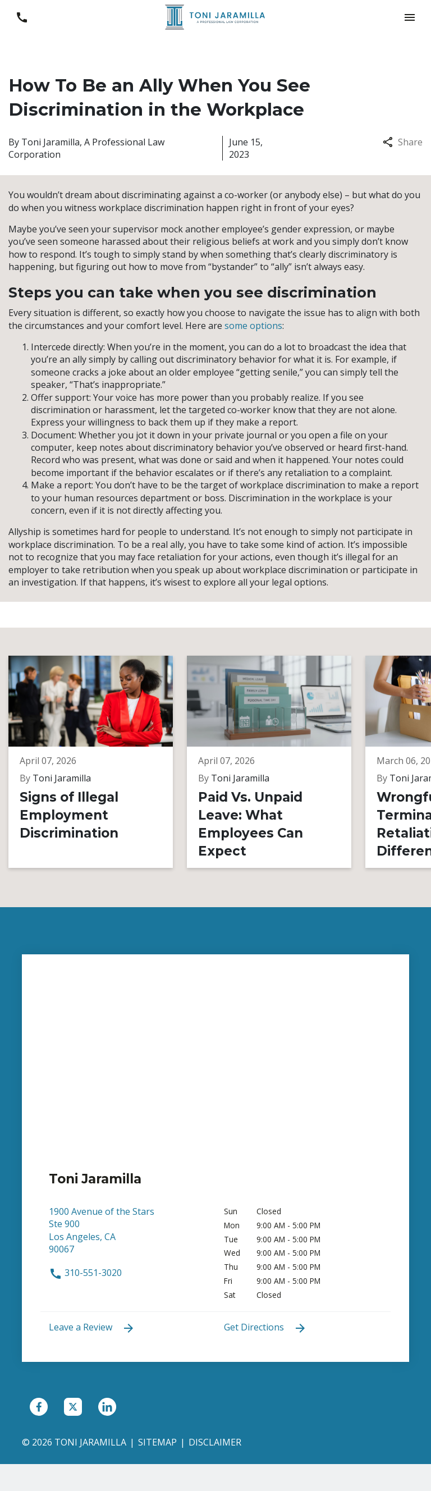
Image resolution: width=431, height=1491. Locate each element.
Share (403, 142)
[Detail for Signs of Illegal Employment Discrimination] (97, 762)
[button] (409, 17)
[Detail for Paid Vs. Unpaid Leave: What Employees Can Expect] (276, 762)
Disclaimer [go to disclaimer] (215, 1442)
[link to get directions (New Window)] (128, 1235)
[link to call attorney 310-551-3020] (21, 17)
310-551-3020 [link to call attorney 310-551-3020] (85, 1272)
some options (253, 325)
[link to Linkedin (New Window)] (107, 1407)
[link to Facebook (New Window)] (39, 1407)
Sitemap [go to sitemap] (157, 1442)
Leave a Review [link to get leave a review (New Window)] (92, 1328)
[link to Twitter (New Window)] (73, 1407)
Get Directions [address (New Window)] (265, 1328)
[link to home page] (215, 16)
